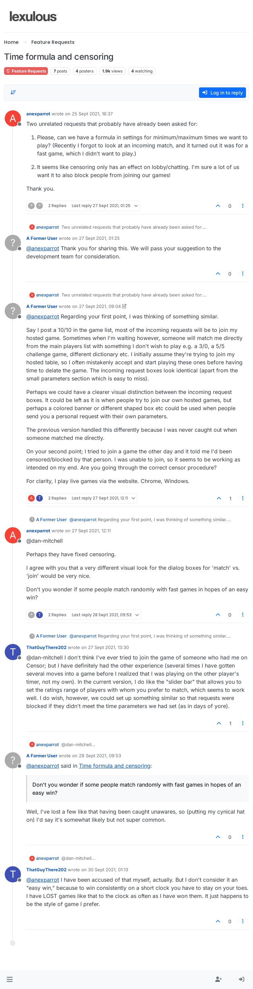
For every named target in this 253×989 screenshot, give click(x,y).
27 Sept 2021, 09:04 (100, 306)
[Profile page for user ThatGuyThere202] (13, 652)
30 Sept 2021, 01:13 (108, 869)
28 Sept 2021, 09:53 (100, 755)
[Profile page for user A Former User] (13, 243)
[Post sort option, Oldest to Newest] (13, 92)
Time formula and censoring (114, 765)
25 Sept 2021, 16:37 (92, 113)
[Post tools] (243, 206)
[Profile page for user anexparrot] (13, 118)
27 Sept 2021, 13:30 (108, 647)
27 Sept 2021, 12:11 (91, 530)
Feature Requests (26, 71)
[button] (10, 979)
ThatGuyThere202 (46, 647)
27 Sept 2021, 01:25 (99, 238)
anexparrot (38, 113)
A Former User (41, 238)
